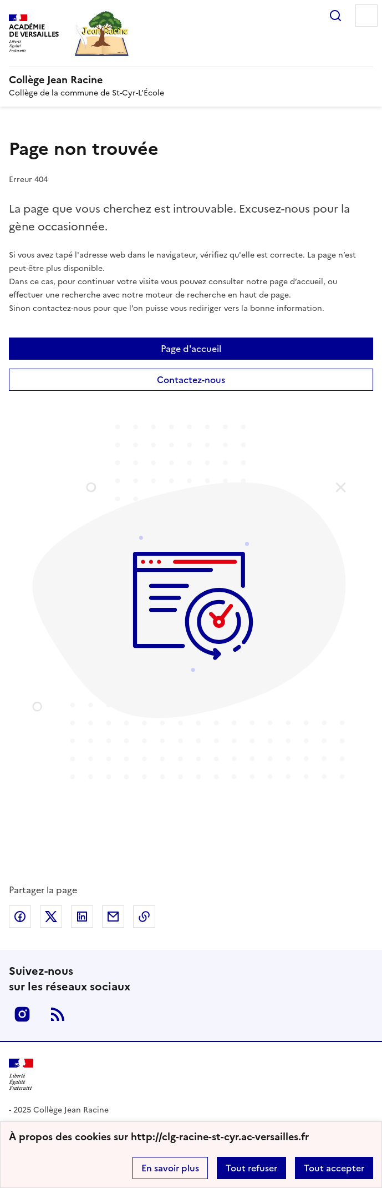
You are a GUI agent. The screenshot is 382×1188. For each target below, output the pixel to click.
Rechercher (335, 15)
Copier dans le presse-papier (144, 916)
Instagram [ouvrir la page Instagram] (22, 1014)
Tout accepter (334, 1168)
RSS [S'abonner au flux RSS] (57, 1014)
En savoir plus (170, 1168)
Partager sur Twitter (51, 916)
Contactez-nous (191, 379)
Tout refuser (251, 1168)
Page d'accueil (191, 348)
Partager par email (113, 916)
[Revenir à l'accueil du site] (21, 1074)
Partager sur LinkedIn (82, 916)
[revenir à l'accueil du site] (191, 80)
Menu (366, 15)
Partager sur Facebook (20, 916)
